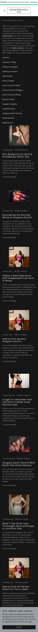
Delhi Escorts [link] (7, 76)
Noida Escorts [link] (7, 123)
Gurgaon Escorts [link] (8, 109)
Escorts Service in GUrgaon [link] (12, 90)
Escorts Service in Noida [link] (11, 95)
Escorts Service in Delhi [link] (11, 85)
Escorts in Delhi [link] (8, 99)
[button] (4, 11)
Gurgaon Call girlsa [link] (9, 104)
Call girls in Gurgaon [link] (10, 67)
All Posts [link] (5, 57)
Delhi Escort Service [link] (9, 71)
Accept (19, 627)
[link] (19, 10)
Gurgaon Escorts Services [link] (12, 113)
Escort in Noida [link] (8, 81)
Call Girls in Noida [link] (9, 62)
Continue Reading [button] (9, 177)
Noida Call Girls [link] (8, 118)
